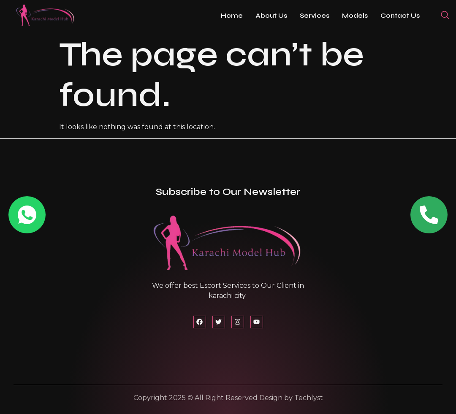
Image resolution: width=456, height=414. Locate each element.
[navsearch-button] (445, 15)
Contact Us (400, 15)
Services (314, 15)
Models (355, 15)
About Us (271, 15)
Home (232, 15)
